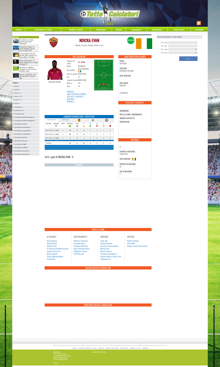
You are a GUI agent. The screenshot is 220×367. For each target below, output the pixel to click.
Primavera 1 (19, 107)
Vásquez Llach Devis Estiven (137, 246)
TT (83, 123)
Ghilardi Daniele (106, 243)
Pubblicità (145, 348)
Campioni (136, 29)
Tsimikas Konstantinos (108, 253)
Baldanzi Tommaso (81, 240)
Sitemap (101, 348)
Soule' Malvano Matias (55, 256)
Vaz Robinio (51, 259)
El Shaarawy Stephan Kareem (57, 248)
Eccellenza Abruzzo (21, 141)
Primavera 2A (19, 110)
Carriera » (71, 91)
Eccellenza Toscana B (22, 154)
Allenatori (101, 29)
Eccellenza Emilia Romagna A (25, 117)
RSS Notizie (124, 348)
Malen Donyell (52, 253)
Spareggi (65, 119)
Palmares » (71, 101)
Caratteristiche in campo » (77, 94)
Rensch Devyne (106, 251)
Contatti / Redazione (99, 352)
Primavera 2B (19, 114)
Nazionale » (71, 99)
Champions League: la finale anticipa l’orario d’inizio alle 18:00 (27, 48)
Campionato (51, 119)
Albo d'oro (179, 29)
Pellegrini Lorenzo (80, 251)
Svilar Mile (131, 243)
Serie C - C (18, 100)
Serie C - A (18, 93)
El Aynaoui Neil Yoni (81, 246)
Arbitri (119, 29)
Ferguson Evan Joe (53, 251)
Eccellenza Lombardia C (23, 134)
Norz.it (55, 363)
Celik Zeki (104, 240)
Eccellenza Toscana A (22, 151)
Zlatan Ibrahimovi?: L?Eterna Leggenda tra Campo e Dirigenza (28, 62)
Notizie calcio (76, 29)
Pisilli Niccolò (79, 253)
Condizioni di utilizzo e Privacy (87, 348)
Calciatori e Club (43, 29)
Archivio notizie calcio (112, 348)
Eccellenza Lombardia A (23, 127)
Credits (74, 348)
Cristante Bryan (79, 243)
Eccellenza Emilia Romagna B (25, 120)
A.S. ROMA (81, 62)
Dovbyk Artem (52, 243)
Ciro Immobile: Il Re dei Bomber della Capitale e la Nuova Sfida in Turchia (28, 55)
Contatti (199, 29)
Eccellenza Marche (21, 137)
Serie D (17, 103)
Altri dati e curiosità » (75, 96)
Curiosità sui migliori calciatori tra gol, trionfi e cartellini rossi (28, 69)
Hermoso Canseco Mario (109, 246)
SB (90, 123)
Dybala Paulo (52, 246)
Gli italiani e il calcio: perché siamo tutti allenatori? (26, 41)
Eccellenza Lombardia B (23, 131)
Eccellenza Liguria (21, 124)
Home (19, 29)
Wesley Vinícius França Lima (110, 256)
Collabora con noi (135, 348)
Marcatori (157, 29)
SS (97, 123)
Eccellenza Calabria (21, 147)
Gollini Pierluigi (133, 240)
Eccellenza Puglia (20, 144)
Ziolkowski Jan (105, 259)
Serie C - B (18, 96)
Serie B (17, 89)
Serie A (17, 86)
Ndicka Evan (104, 248)
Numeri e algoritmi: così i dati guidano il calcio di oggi (28, 76)
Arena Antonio (52, 240)
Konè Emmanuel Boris (82, 248)
